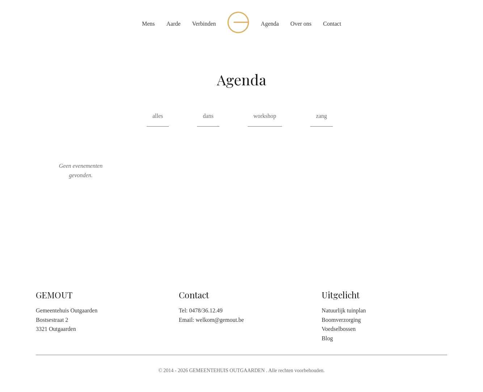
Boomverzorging (341, 320)
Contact (332, 24)
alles (157, 116)
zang (321, 116)
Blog (327, 338)
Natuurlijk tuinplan (344, 310)
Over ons (300, 24)
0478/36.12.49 (205, 310)
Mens (148, 24)
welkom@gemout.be (220, 320)
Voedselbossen (339, 329)
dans (208, 116)
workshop (264, 116)
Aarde (173, 24)
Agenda (270, 24)
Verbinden (204, 24)
